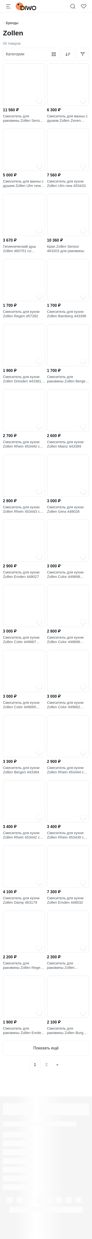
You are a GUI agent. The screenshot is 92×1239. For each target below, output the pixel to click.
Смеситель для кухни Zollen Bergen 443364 (21, 770)
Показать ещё (46, 1048)
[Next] (57, 1064)
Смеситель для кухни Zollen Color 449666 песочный (65, 639)
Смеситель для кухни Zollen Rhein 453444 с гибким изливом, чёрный (68, 770)
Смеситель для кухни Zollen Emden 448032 (65, 900)
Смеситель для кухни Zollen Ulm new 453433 (66, 183)
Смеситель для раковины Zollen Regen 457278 (22, 965)
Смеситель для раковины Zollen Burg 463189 (65, 1030)
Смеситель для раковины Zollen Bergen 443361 (67, 379)
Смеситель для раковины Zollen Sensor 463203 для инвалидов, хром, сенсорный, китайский (23, 118)
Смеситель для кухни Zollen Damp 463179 (21, 900)
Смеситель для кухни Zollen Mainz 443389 (65, 444)
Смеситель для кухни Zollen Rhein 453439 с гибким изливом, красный (65, 835)
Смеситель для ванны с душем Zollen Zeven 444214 (67, 118)
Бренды (12, 23)
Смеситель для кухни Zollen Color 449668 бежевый (65, 574)
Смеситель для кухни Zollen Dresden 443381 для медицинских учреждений (22, 379)
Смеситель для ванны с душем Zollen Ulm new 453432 (23, 183)
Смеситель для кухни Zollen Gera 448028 (65, 509)
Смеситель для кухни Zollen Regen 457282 (21, 313)
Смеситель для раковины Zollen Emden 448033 (23, 1030)
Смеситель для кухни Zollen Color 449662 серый (65, 704)
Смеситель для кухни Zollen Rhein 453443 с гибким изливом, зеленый (21, 509)
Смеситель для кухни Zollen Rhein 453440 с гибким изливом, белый (23, 444)
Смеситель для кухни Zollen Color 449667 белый (21, 639)
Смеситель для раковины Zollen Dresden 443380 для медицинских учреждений (64, 965)
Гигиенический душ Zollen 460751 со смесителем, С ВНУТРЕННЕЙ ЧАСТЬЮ (24, 248)
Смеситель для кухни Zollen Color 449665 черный (21, 704)
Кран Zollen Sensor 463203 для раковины (65, 248)
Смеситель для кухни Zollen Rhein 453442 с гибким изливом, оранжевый (21, 835)
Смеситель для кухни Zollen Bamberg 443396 (66, 313)
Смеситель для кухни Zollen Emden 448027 (21, 574)
